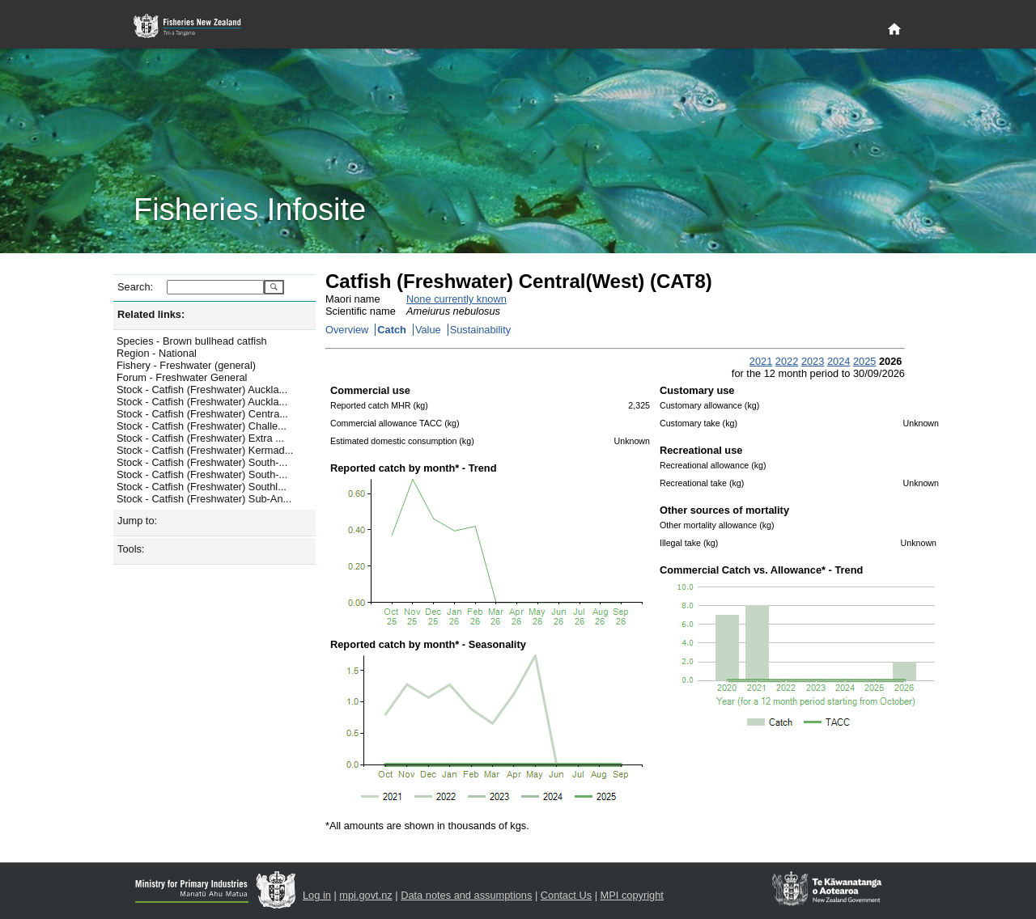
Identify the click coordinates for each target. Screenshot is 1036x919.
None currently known (456, 299)
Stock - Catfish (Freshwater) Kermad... (205, 450)
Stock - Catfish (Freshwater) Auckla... (202, 389)
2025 (864, 361)
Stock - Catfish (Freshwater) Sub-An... (204, 499)
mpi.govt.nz (365, 895)
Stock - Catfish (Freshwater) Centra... (202, 414)
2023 (812, 361)
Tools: (130, 549)
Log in (317, 895)
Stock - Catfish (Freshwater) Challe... (202, 426)
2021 (760, 361)
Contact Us (566, 895)
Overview (346, 330)
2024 (838, 361)
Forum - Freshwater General (182, 377)
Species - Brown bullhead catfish (192, 341)
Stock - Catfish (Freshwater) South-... (202, 462)
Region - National (157, 353)
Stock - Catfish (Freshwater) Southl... (202, 487)
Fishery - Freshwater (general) (186, 365)
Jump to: (137, 521)
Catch (391, 330)
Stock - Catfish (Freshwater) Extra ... (200, 438)
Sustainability (480, 330)
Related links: (151, 314)
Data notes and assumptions (466, 895)
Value (428, 330)
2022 (786, 361)
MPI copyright (632, 895)
